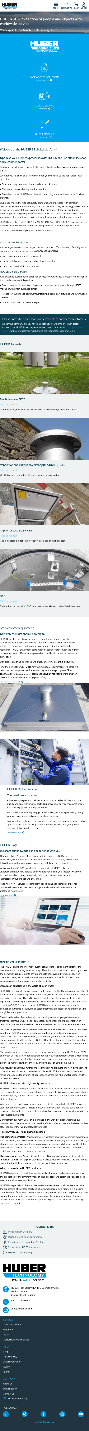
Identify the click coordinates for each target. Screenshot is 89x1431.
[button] (9, 6)
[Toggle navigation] (55, 5)
